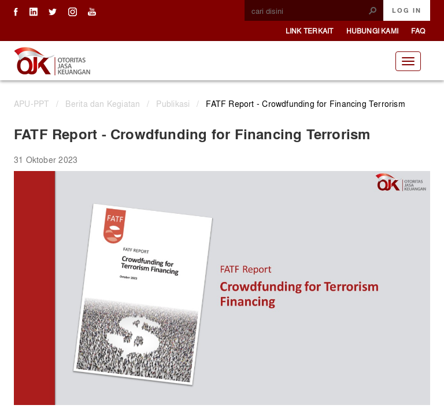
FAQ (418, 30)
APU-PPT (31, 103)
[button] (373, 10)
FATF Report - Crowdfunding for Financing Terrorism (305, 103)
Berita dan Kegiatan (102, 103)
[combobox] (309, 11)
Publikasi (173, 103)
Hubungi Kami (372, 30)
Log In (406, 10)
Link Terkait (310, 30)
